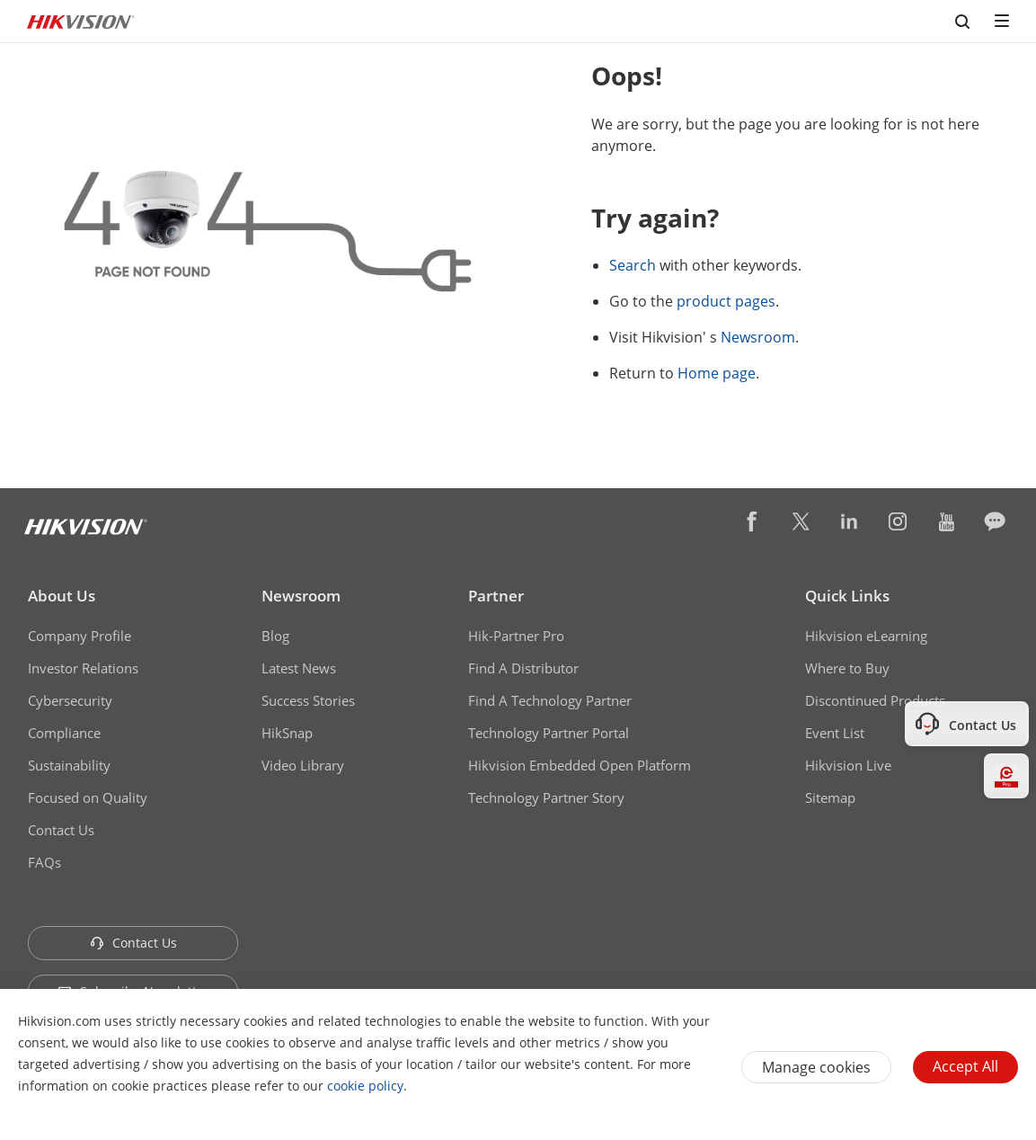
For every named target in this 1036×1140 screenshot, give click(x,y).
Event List (834, 733)
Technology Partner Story (546, 797)
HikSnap (287, 733)
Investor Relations (83, 668)
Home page (716, 373)
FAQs (44, 862)
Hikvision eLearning (866, 636)
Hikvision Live (848, 765)
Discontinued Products (875, 700)
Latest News (298, 668)
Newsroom (758, 337)
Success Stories (308, 700)
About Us (61, 595)
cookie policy (365, 1085)
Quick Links (847, 595)
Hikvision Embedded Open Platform (579, 765)
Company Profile (79, 636)
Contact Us (61, 830)
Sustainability (69, 765)
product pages (726, 301)
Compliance (64, 733)
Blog (275, 636)
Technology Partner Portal (548, 733)
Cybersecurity (70, 700)
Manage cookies (816, 1067)
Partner (496, 595)
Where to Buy (847, 668)
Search (632, 265)
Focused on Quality (87, 797)
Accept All (965, 1066)
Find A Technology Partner (550, 700)
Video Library (302, 765)
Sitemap (830, 797)
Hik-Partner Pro (516, 636)
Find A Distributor (523, 668)
